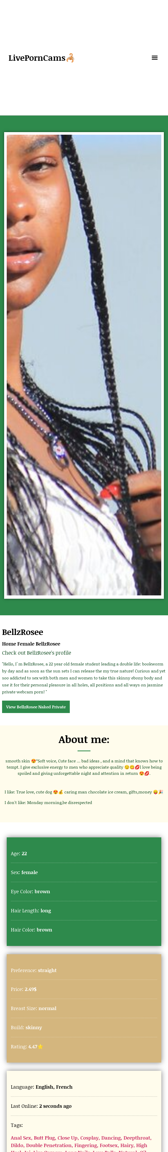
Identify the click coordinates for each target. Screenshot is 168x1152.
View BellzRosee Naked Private (36, 707)
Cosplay (89, 1137)
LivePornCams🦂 (42, 57)
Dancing (111, 1137)
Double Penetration (49, 1145)
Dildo (17, 1145)
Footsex (109, 1145)
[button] (155, 58)
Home (9, 643)
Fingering (85, 1145)
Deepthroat (137, 1137)
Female (25, 643)
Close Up (68, 1137)
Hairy (126, 1145)
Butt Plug (44, 1137)
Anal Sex (21, 1137)
